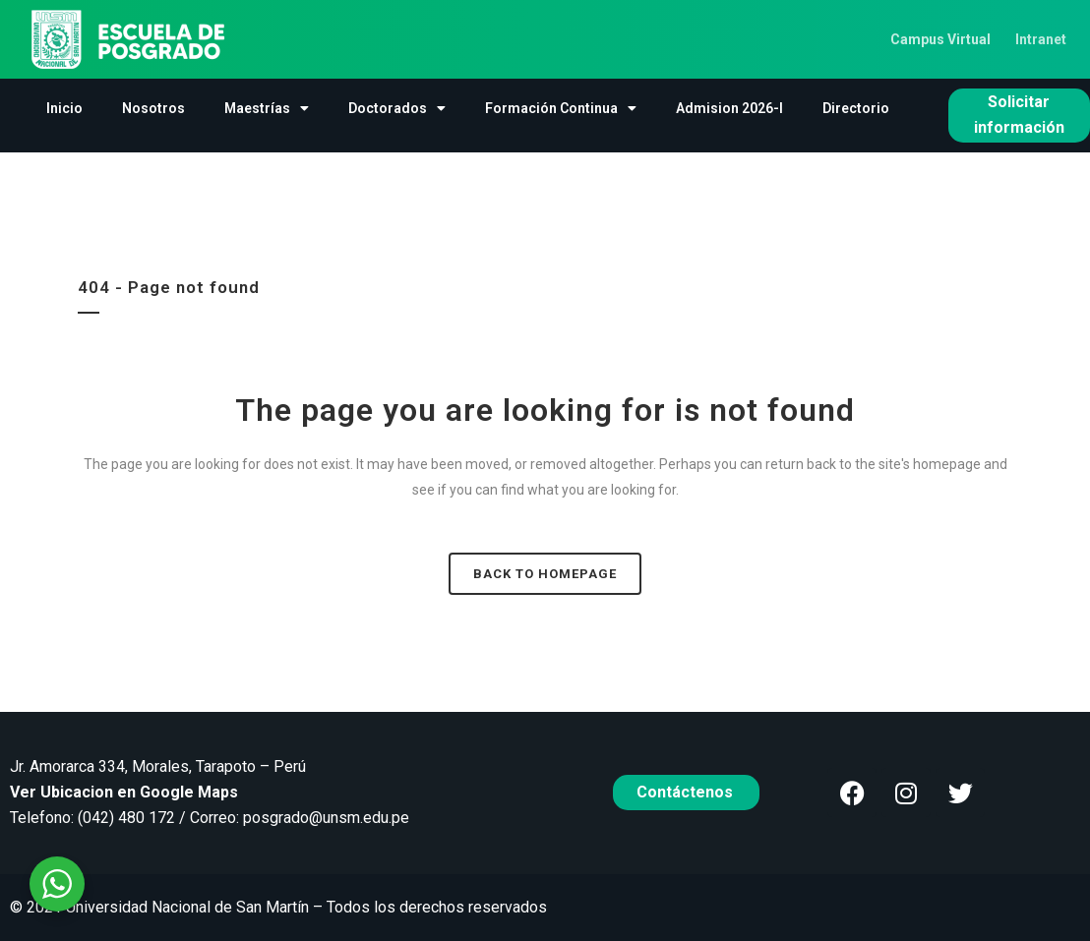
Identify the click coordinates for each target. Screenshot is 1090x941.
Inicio (64, 108)
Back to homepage (545, 573)
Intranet (1040, 39)
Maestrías (266, 108)
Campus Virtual (940, 39)
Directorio (855, 108)
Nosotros (153, 108)
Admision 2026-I (729, 108)
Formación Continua (560, 108)
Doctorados (397, 108)
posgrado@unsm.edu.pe (326, 817)
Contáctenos (686, 792)
